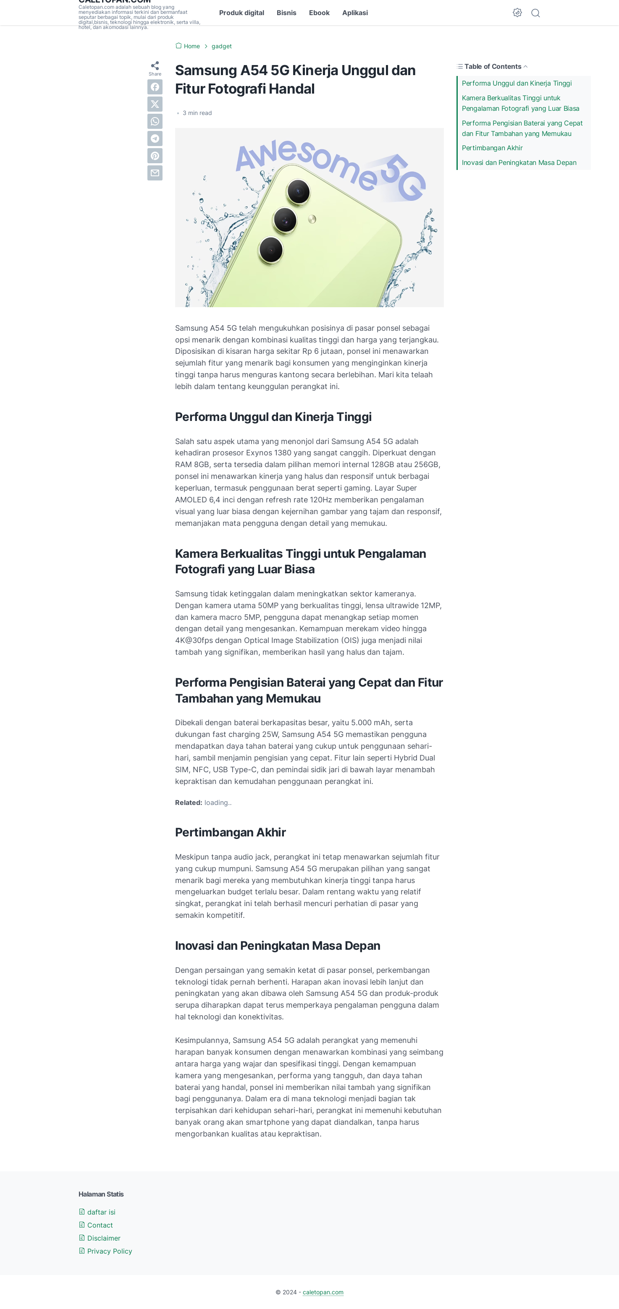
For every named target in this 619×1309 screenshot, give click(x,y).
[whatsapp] (155, 121)
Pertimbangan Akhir (492, 148)
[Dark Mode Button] (517, 13)
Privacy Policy (105, 1251)
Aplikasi (355, 12)
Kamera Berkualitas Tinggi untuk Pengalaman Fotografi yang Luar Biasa (521, 103)
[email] (155, 172)
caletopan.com (323, 1292)
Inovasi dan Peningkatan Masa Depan (519, 162)
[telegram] (155, 138)
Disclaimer (100, 1238)
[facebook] (155, 86)
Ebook (319, 12)
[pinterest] (155, 155)
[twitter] (155, 104)
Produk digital (241, 12)
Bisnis (286, 12)
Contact (96, 1225)
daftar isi (97, 1212)
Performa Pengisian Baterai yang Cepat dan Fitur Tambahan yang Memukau (522, 128)
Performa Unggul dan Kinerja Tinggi (517, 83)
